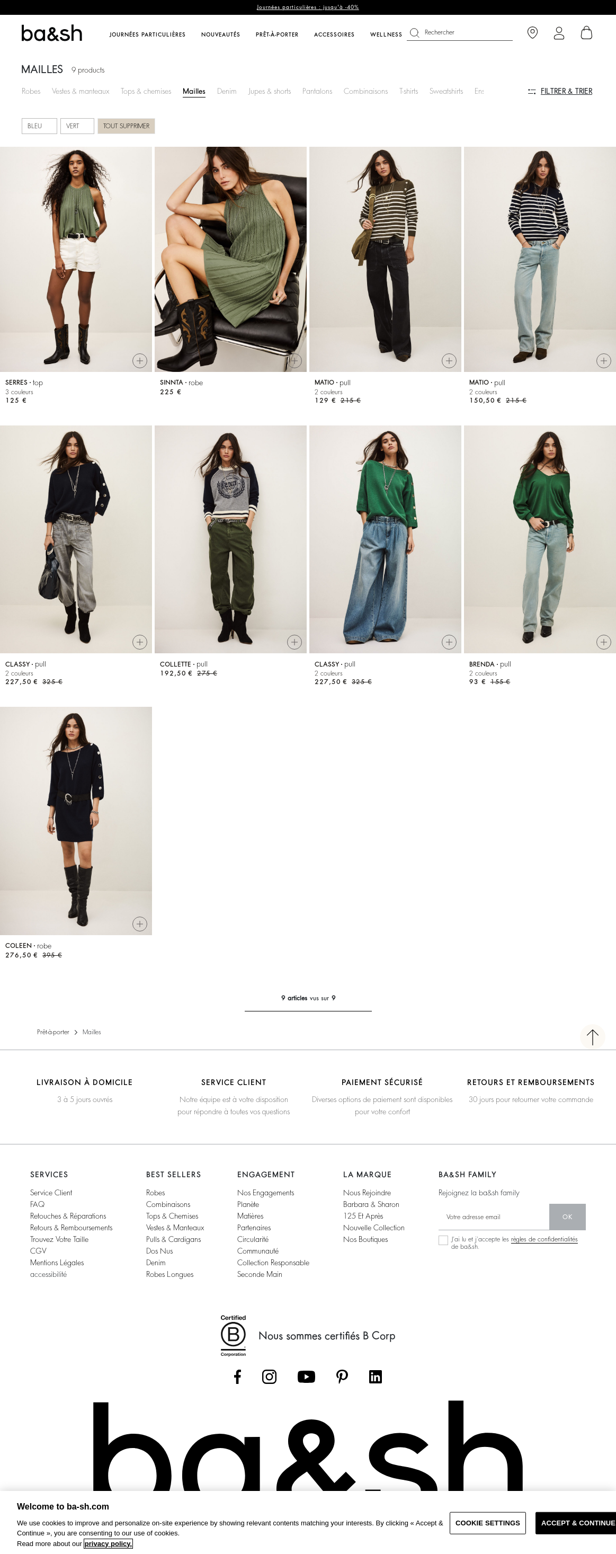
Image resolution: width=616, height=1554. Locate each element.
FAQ (37, 1204)
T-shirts (408, 91)
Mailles (194, 91)
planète (248, 1204)
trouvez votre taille (59, 1239)
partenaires (254, 1227)
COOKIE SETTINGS (488, 1523)
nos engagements (265, 1192)
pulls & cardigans (173, 1239)
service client (51, 1192)
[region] (308, 1522)
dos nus (159, 1251)
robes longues (169, 1274)
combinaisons (168, 1204)
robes (155, 1192)
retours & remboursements (71, 1227)
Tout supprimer (126, 126)
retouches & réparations (68, 1216)
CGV (38, 1251)
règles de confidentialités (544, 1239)
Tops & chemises (146, 91)
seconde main (259, 1274)
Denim (227, 91)
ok (568, 1217)
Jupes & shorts (269, 91)
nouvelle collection (374, 1227)
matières (250, 1216)
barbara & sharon (371, 1204)
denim (156, 1262)
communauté (258, 1251)
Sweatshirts (446, 91)
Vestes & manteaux (80, 91)
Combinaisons (366, 91)
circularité (253, 1239)
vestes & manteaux (175, 1227)
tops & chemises (172, 1216)
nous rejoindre (367, 1192)
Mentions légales (57, 1262)
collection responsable (273, 1262)
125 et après (363, 1216)
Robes (31, 91)
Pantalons (317, 91)
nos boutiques (365, 1239)
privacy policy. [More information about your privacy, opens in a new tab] (108, 1544)
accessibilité (48, 1274)
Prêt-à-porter (53, 1032)
